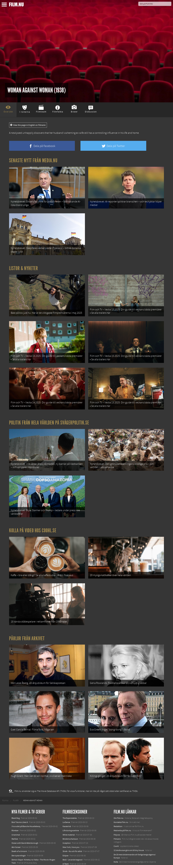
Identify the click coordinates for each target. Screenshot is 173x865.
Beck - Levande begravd (72, 828)
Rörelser (15, 798)
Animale (15, 835)
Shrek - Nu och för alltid (72, 819)
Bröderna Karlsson (70, 807)
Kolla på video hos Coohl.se (32, 512)
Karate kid (67, 794)
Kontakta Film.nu (121, 790)
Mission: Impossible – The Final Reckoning (29, 847)
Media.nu (118, 845)
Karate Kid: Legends (20, 859)
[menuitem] (5, 768)
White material (69, 803)
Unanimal (16, 803)
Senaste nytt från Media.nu (33, 160)
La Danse (66, 790)
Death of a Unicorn (19, 819)
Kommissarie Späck (71, 836)
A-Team (66, 832)
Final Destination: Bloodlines (24, 839)
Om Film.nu (118, 786)
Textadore (118, 841)
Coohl (116, 814)
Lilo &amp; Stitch (19, 855)
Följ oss (117, 803)
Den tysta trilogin (19, 823)
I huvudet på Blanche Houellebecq (26, 794)
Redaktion (118, 794)
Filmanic (117, 807)
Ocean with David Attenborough (25, 811)
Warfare (15, 807)
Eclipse (65, 823)
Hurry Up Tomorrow (20, 843)
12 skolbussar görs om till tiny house (129, 818)
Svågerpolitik (119, 853)
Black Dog (16, 786)
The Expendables (70, 786)
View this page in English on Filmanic (28, 125)
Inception (67, 811)
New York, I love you (71, 815)
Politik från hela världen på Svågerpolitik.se (49, 409)
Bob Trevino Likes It (20, 790)
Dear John (67, 840)
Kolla (116, 830)
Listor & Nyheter (23, 263)
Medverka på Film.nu (122, 798)
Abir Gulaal (16, 815)
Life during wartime (71, 798)
